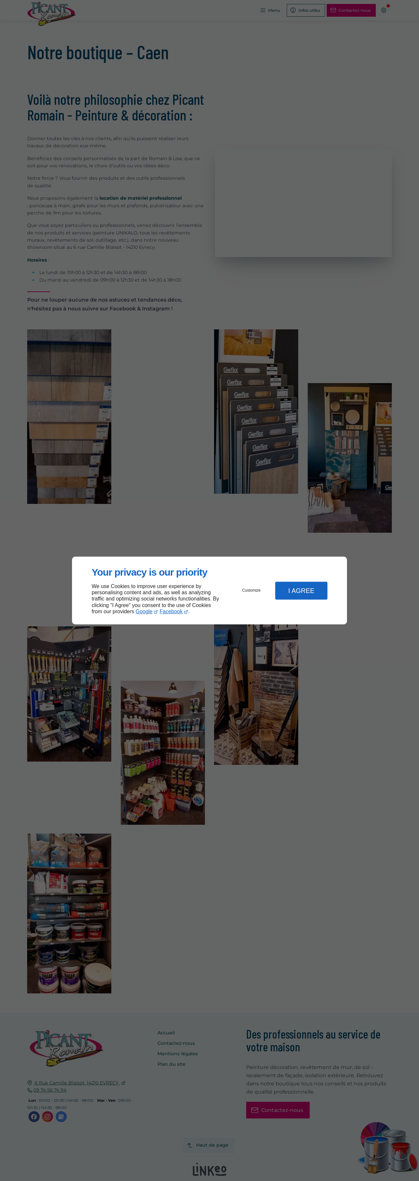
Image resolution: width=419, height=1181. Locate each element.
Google (144, 611)
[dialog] (209, 590)
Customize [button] (251, 590)
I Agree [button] (301, 590)
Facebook (171, 611)
